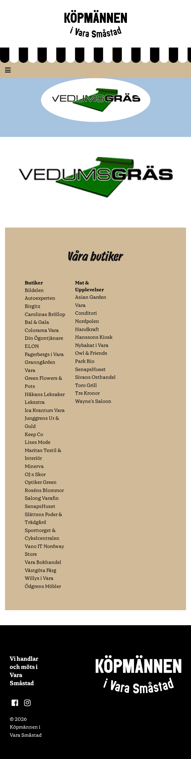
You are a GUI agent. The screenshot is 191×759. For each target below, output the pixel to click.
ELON (32, 346)
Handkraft (87, 329)
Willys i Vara (39, 578)
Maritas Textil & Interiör (43, 454)
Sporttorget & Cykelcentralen (42, 534)
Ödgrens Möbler (43, 586)
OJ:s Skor (35, 474)
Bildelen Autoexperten (40, 294)
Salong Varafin (42, 498)
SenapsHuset (40, 506)
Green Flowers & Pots (43, 382)
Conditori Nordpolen (87, 317)
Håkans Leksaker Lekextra (45, 398)
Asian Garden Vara (90, 301)
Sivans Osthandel (95, 377)
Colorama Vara (42, 330)
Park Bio (84, 361)
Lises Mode (37, 442)
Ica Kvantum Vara (45, 410)
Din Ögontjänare (44, 338)
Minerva (34, 466)
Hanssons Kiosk (94, 337)
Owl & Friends (91, 353)
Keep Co (34, 434)
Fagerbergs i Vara (44, 354)
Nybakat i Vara (91, 345)
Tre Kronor (87, 393)
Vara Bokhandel (43, 562)
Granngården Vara (40, 366)
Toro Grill (86, 385)
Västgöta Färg (40, 570)
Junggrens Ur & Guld (42, 422)
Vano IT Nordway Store (44, 550)
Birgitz (32, 306)
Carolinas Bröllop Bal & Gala (45, 318)
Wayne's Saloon (93, 401)
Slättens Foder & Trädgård (43, 518)
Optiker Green (41, 482)
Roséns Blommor (44, 490)
